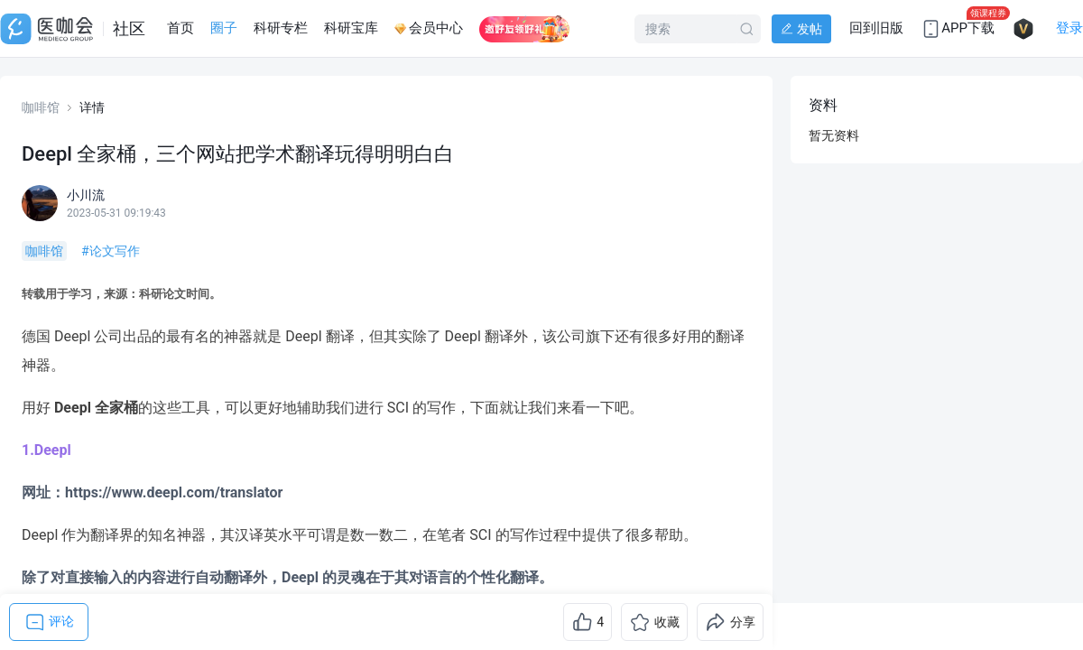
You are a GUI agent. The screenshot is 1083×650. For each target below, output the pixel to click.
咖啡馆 (41, 107)
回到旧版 (876, 28)
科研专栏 (281, 28)
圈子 (223, 28)
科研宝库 (351, 28)
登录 (1069, 28)
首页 (180, 28)
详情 (92, 107)
